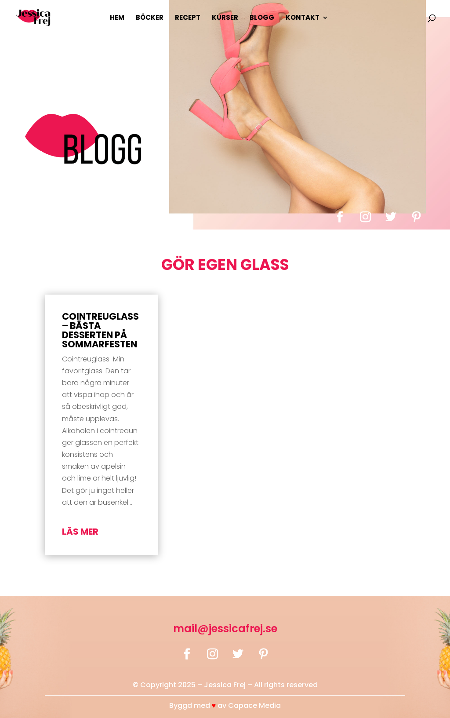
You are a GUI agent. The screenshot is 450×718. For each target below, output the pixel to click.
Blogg (262, 18)
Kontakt (302, 18)
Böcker (149, 18)
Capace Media (254, 705)
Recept (187, 18)
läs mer (80, 531)
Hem (117, 18)
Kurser (225, 18)
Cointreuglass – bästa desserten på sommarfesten (100, 330)
